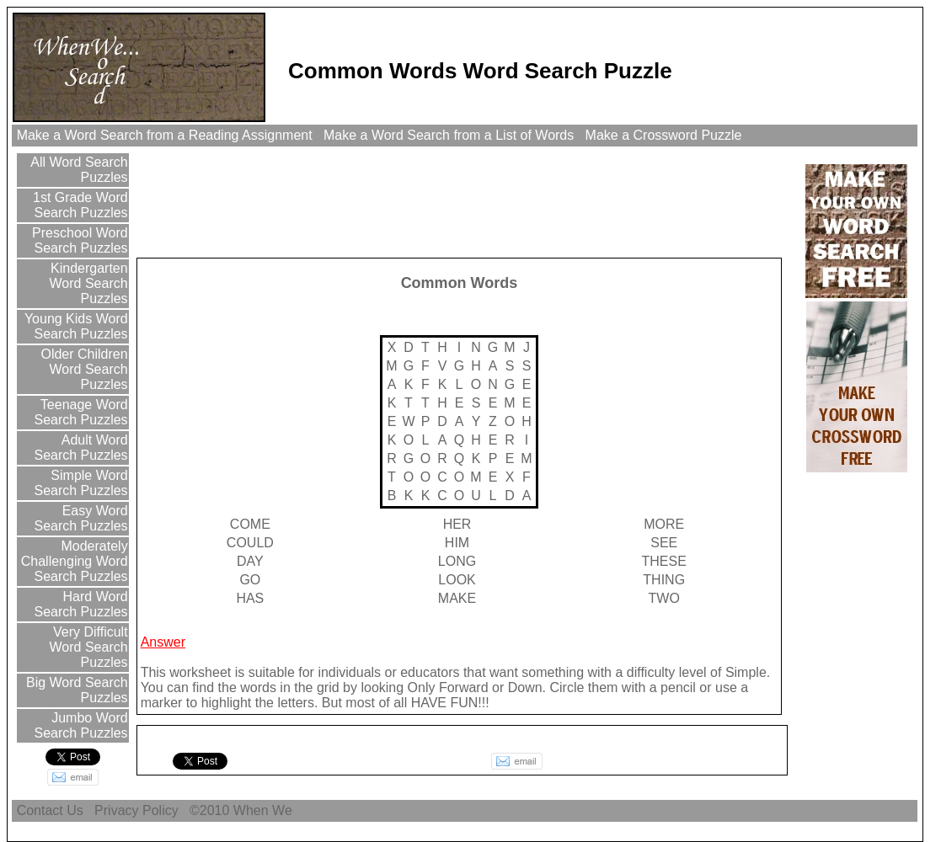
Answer (163, 642)
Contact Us (50, 810)
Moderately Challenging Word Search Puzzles (74, 561)
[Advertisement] (445, 201)
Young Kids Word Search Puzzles (74, 326)
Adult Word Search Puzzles (80, 447)
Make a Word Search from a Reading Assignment (164, 135)
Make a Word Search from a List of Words (449, 135)
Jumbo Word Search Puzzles (80, 725)
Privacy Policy (136, 810)
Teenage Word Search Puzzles (80, 412)
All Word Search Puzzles (78, 169)
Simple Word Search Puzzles (80, 483)
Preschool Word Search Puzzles (78, 240)
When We (264, 810)
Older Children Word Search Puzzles (82, 369)
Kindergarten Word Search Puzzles (87, 283)
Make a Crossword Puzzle (663, 135)
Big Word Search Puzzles (75, 690)
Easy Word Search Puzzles (80, 518)
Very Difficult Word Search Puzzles (89, 647)
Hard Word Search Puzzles (80, 604)
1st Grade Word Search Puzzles (78, 205)
